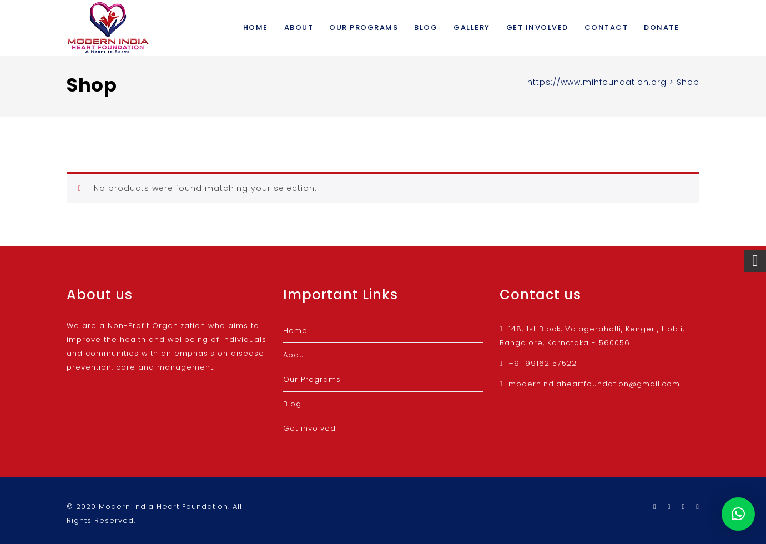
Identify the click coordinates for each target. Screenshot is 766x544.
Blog (425, 27)
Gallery (471, 27)
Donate (661, 27)
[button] (738, 514)
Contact (606, 27)
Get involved (537, 27)
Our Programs (363, 27)
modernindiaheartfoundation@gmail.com (594, 384)
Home (255, 27)
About (299, 27)
